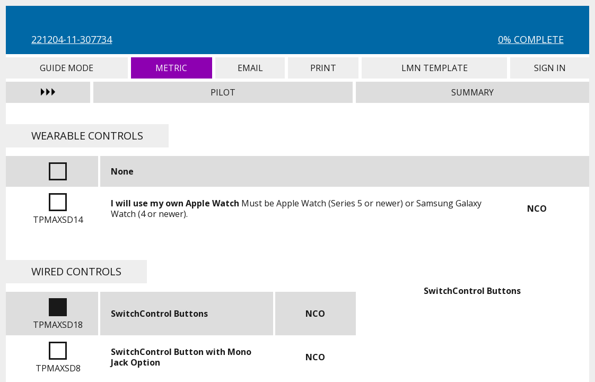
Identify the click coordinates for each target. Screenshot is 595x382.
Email (250, 68)
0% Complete (531, 39)
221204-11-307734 (71, 39)
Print (323, 68)
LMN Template (434, 68)
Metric (171, 68)
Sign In (549, 68)
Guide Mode (66, 68)
